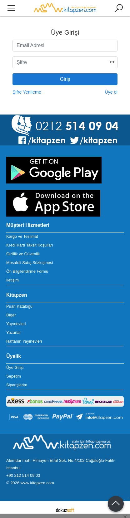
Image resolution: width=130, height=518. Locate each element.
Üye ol (111, 92)
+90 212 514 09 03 (23, 475)
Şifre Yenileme (26, 92)
